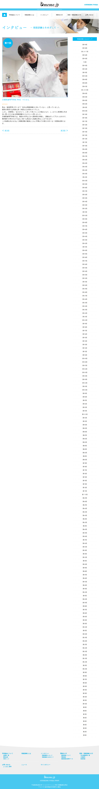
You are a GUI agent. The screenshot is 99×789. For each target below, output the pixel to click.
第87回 (85, 435)
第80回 (85, 459)
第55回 (85, 547)
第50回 (85, 564)
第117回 (85, 330)
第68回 (85, 501)
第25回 (85, 651)
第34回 (85, 620)
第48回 (85, 571)
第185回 (84, 93)
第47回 (85, 575)
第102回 (84, 383)
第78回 (63, 130)
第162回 (84, 170)
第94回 (85, 411)
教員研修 (83, 759)
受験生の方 (59, 15)
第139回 (84, 254)
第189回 (84, 79)
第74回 (85, 480)
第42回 (85, 592)
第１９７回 (84, 51)
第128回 (84, 292)
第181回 (85, 107)
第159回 (84, 184)
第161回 (85, 177)
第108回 (84, 362)
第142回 (84, 243)
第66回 (85, 508)
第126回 (84, 299)
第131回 (85, 282)
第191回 (85, 72)
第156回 (84, 194)
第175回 (84, 128)
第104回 (84, 376)
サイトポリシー (45, 765)
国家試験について (66, 755)
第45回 (85, 582)
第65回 (85, 512)
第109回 (84, 358)
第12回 (85, 697)
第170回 (84, 146)
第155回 (84, 198)
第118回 (85, 327)
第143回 (84, 240)
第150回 (84, 215)
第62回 (85, 522)
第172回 (84, 139)
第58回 (85, 536)
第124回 (84, 306)
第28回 (85, 641)
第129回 (84, 289)
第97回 (85, 400)
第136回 (84, 264)
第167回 (84, 156)
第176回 (84, 125)
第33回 (85, 623)
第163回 (84, 173)
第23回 (85, 658)
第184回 (84, 97)
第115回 (85, 337)
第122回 (84, 313)
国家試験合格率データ (67, 759)
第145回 (84, 233)
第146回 (84, 229)
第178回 (84, 118)
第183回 (84, 100)
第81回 (85, 456)
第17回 (85, 679)
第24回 (85, 655)
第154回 (84, 201)
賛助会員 (5, 757)
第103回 (84, 379)
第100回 (84, 390)
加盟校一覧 (6, 755)
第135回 (84, 268)
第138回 (84, 257)
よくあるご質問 (7, 766)
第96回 (85, 404)
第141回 (85, 247)
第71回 (85, 491)
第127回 (84, 296)
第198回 (84, 48)
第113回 (85, 344)
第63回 (85, 519)
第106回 (84, 369)
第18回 (85, 676)
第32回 (85, 627)
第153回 (84, 205)
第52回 (85, 557)
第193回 (84, 65)
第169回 (84, 149)
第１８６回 (84, 90)
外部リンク (6, 759)
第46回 (85, 578)
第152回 (84, 208)
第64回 (85, 515)
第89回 (85, 428)
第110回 (85, 355)
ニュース (24, 765)
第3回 (84, 728)
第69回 (85, 498)
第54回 (85, 550)
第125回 (84, 303)
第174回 (84, 132)
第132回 (84, 278)
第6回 (85, 718)
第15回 (85, 686)
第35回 (85, 616)
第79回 (85, 463)
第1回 (84, 735)
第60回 (85, 529)
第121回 (85, 316)
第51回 (85, 561)
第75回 (85, 477)
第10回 (85, 704)
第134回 (84, 271)
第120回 (84, 320)
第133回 (84, 275)
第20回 (85, 669)
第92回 (85, 418)
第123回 (84, 310)
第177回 (84, 121)
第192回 (84, 69)
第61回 (85, 526)
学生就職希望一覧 (85, 755)
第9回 (85, 707)
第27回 (85, 644)
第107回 (84, 365)
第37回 (85, 609)
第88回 (85, 432)
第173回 (84, 135)
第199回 (84, 44)
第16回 (85, 683)
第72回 (85, 487)
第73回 (85, 484)
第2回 (85, 732)
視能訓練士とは (29, 15)
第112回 (85, 348)
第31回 (85, 630)
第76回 (7, 130)
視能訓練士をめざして (85, 39)
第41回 (85, 595)
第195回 (84, 58)
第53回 (85, 554)
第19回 (85, 672)
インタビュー (44, 15)
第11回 (85, 700)
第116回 (85, 334)
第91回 (85, 421)
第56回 (85, 543)
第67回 (85, 505)
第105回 (84, 372)
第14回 (85, 690)
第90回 (85, 425)
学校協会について (14, 15)
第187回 (84, 86)
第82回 (85, 453)
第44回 (85, 585)
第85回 (85, 442)
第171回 (85, 142)
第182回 (84, 104)
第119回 (85, 323)
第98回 (85, 397)
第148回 (84, 222)
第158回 (84, 187)
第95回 (85, 407)
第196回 (84, 55)
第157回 (84, 191)
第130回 (84, 285)
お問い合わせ (89, 15)
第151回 (85, 212)
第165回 (84, 163)
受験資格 (63, 757)
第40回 (85, 599)
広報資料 (83, 757)
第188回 (84, 83)
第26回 (85, 648)
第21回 (85, 665)
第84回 (85, 446)
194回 (84, 62)
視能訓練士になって (47, 755)
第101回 (85, 386)
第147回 (84, 226)
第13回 (85, 693)
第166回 (84, 160)
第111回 (85, 351)
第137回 (84, 261)
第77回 (85, 470)
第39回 (85, 602)
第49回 (85, 568)
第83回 (85, 449)
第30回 (85, 634)
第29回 (85, 637)
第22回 (85, 662)
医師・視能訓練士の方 (74, 15)
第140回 (84, 250)
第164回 (84, 167)
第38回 (85, 606)
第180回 (84, 111)
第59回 (85, 533)
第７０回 (84, 494)
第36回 (85, 613)
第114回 (85, 341)
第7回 (84, 714)
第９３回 (84, 414)
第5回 (85, 721)
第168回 (84, 153)
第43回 (85, 589)
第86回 (85, 439)
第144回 (84, 236)
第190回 (84, 76)
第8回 (85, 711)
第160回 (84, 180)
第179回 (84, 114)
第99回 (85, 393)
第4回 (84, 725)
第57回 (85, 540)
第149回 (84, 219)
